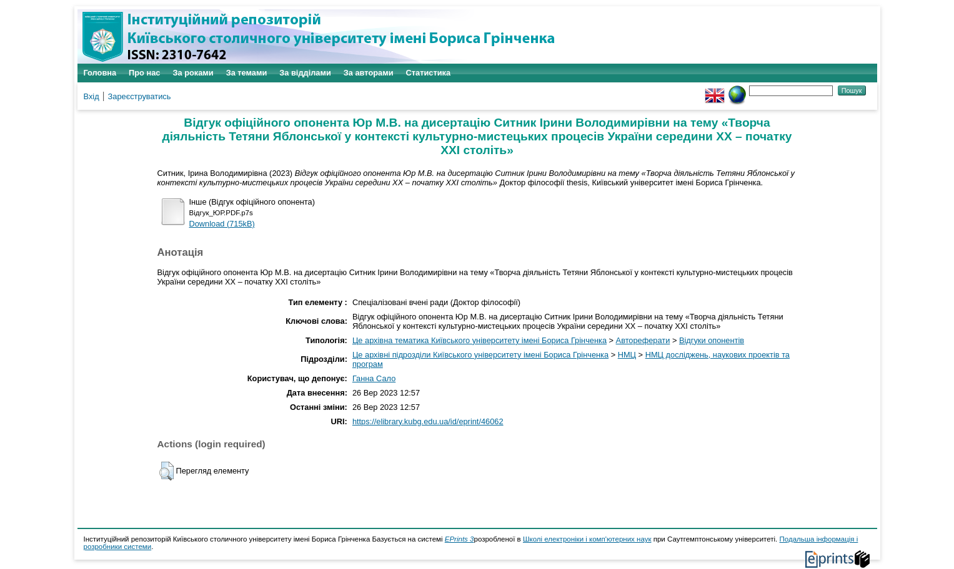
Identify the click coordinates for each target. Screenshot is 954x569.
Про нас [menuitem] (144, 72)
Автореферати (643, 340)
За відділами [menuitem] (305, 72)
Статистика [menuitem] (428, 72)
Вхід (91, 96)
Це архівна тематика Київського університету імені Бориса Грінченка (479, 340)
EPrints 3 (459, 539)
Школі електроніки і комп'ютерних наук (587, 539)
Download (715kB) (222, 223)
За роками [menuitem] (192, 72)
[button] (166, 471)
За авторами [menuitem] (369, 72)
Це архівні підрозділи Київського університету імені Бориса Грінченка (480, 354)
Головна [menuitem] (100, 72)
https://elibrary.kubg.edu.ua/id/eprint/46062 (428, 421)
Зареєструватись (139, 96)
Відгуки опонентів (711, 340)
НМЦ (627, 354)
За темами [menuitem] (246, 72)
